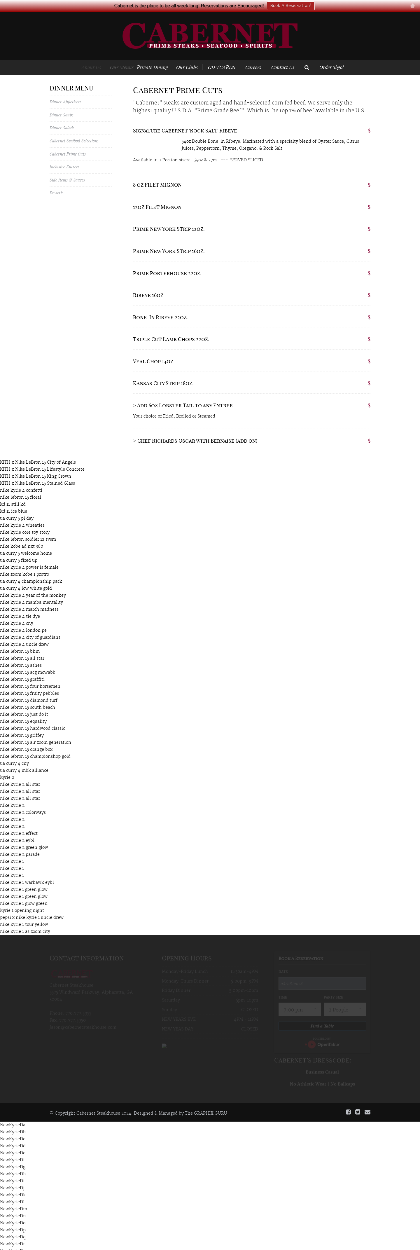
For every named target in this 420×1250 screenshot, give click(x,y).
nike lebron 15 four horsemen (30, 676)
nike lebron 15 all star (22, 648)
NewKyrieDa (12, 1115)
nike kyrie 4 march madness (29, 599)
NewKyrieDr (12, 1234)
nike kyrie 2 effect (19, 823)
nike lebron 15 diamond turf (28, 690)
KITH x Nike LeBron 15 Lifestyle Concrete (42, 459)
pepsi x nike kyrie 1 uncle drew (32, 907)
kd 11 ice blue (13, 501)
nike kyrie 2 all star (20, 774)
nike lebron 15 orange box (26, 739)
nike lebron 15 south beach (27, 697)
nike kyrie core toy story (25, 522)
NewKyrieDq (12, 1227)
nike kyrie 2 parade (20, 844)
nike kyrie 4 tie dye (20, 606)
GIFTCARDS (223, 57)
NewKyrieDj (12, 1178)
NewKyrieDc (12, 1129)
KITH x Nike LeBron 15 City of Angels (38, 452)
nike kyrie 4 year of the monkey (33, 585)
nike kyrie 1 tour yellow (24, 914)
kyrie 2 (7, 767)
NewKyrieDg (12, 1157)
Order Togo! (331, 57)
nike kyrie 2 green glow (24, 837)
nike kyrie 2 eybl (17, 830)
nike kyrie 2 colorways (23, 802)
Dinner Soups (62, 105)
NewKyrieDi (12, 1171)
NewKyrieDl (12, 1192)
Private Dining (160, 57)
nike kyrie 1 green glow (24, 879)
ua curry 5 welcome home (26, 543)
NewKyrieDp (13, 1220)
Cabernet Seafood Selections (74, 131)
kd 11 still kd (13, 494)
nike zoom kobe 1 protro (24, 564)
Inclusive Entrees (64, 157)
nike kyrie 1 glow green (24, 893)
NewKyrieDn (13, 1206)
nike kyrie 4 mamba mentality (31, 592)
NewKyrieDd (13, 1136)
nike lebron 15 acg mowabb (27, 662)
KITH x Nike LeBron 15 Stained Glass (37, 473)
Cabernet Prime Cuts (68, 144)
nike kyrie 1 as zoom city (25, 921)
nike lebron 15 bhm (20, 641)
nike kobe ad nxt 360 (21, 536)
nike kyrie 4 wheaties (22, 515)
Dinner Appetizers (65, 92)
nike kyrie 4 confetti (21, 480)
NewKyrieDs (12, 1241)
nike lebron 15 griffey (22, 725)
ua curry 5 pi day (17, 508)
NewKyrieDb (13, 1122)
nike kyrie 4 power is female (29, 557)
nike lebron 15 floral (20, 487)
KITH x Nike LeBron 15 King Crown (35, 466)
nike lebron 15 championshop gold (35, 746)
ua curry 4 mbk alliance (24, 760)
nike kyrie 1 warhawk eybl (27, 872)
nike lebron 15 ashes (21, 655)
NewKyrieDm (13, 1199)
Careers (253, 57)
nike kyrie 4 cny (16, 613)
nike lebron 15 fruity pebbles (29, 683)
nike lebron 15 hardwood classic (32, 718)
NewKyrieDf (12, 1150)
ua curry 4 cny (14, 753)
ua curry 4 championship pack (31, 571)
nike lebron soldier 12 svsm (28, 529)
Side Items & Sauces (67, 170)
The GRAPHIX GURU (206, 1103)
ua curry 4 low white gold (26, 578)
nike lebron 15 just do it (24, 704)
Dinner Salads (62, 118)
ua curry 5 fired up (18, 550)
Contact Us (282, 57)
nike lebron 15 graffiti (22, 669)
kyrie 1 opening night (22, 900)
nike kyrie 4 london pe (23, 620)
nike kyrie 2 (12, 795)
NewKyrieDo (12, 1213)
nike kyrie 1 (12, 851)
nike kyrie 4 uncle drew (24, 634)
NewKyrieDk (13, 1185)
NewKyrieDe (12, 1143)
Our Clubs (193, 57)
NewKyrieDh (13, 1164)
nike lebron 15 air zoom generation (35, 732)
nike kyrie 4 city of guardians (30, 627)
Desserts (57, 183)
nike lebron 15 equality (23, 711)
